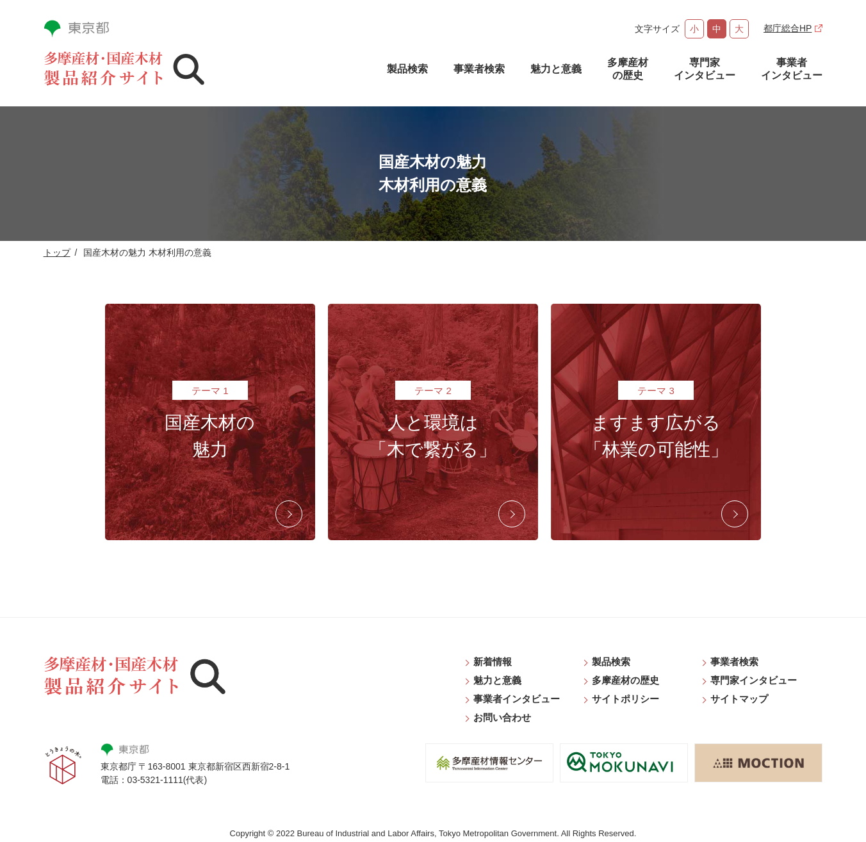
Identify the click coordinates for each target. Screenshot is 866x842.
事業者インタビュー (791, 69)
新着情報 (492, 661)
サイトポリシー (625, 698)
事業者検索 (479, 68)
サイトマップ (739, 698)
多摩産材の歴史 (627, 69)
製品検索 (407, 68)
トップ (57, 252)
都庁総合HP (788, 28)
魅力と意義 (556, 68)
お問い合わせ (502, 717)
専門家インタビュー (704, 69)
